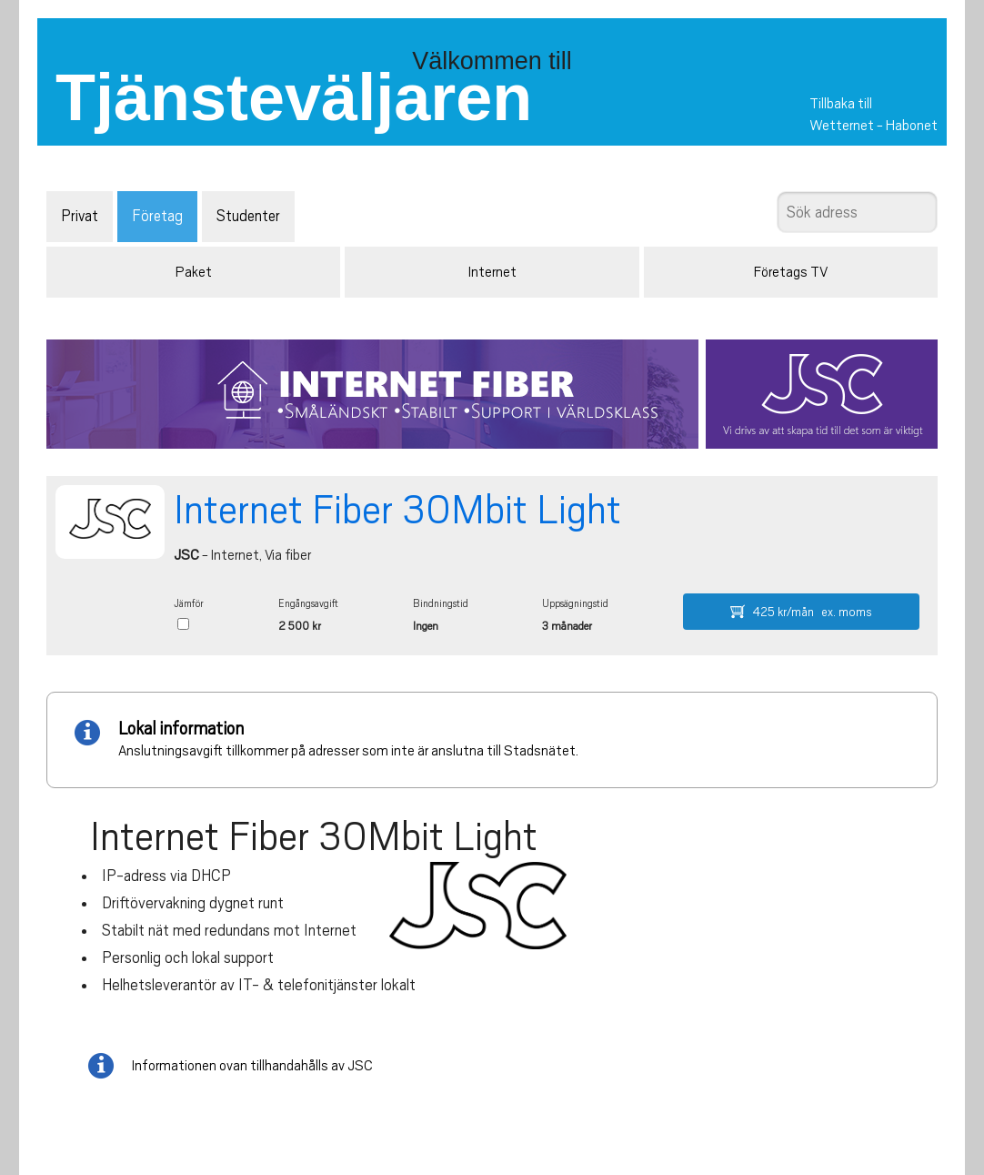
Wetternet (841, 125)
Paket (194, 272)
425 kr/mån (801, 611)
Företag (157, 216)
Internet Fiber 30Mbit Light (397, 509)
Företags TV (791, 272)
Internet (492, 272)
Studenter (248, 216)
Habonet (912, 125)
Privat (79, 216)
